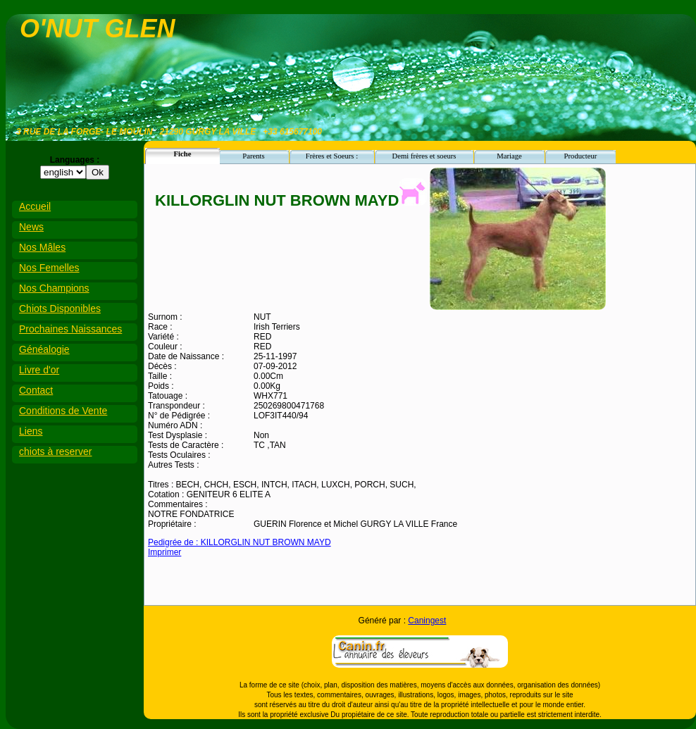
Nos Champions (54, 288)
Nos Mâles (42, 247)
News (31, 226)
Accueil (35, 206)
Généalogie (44, 349)
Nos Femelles (49, 267)
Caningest (427, 620)
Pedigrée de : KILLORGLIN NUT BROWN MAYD (239, 542)
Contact (36, 390)
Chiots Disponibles (60, 308)
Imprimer (164, 552)
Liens (30, 431)
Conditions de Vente (63, 410)
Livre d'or (39, 369)
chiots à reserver (55, 451)
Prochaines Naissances (70, 329)
